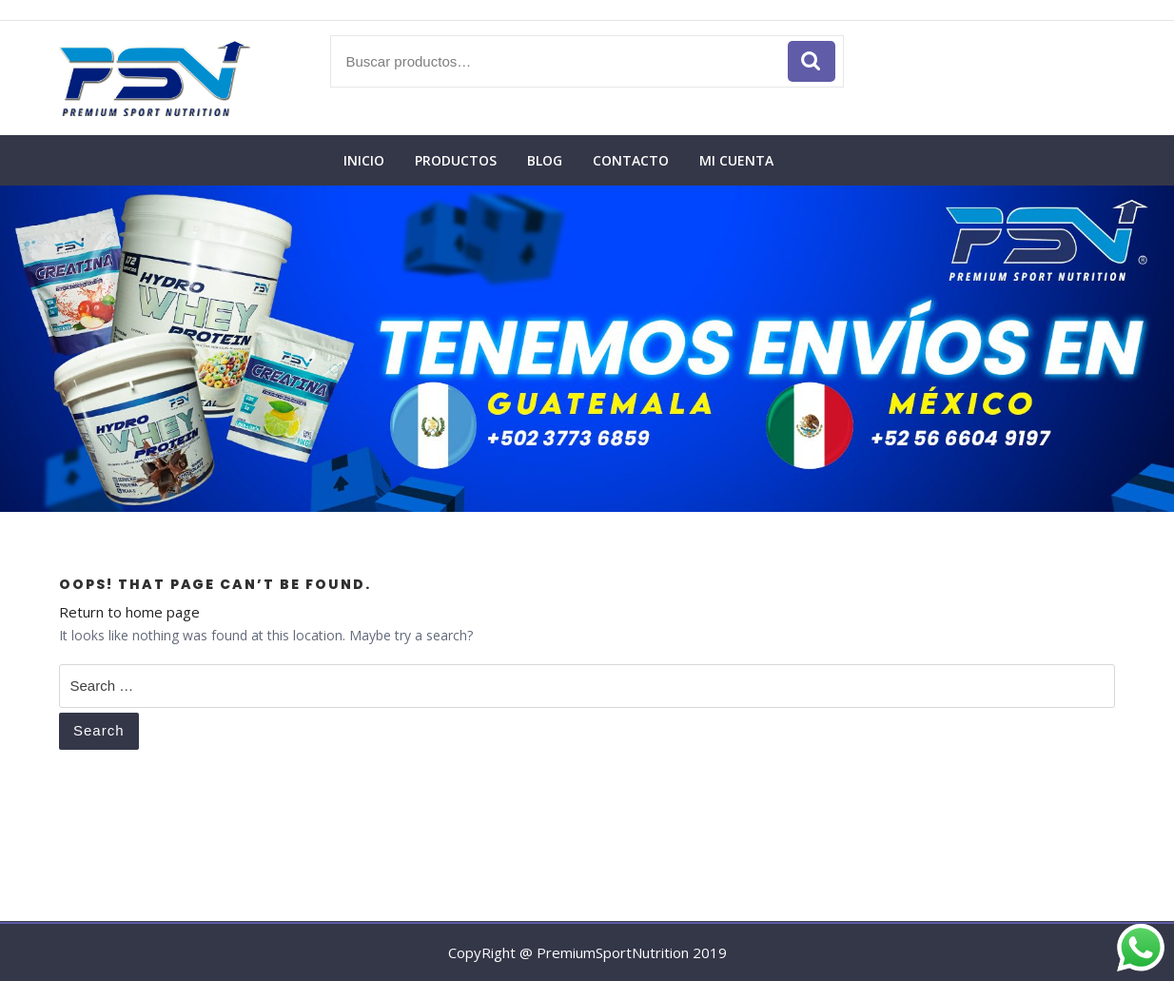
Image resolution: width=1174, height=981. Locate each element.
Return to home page (129, 611)
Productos (456, 160)
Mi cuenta (736, 160)
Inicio (363, 160)
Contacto (631, 160)
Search (99, 730)
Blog (544, 160)
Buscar (811, 61)
